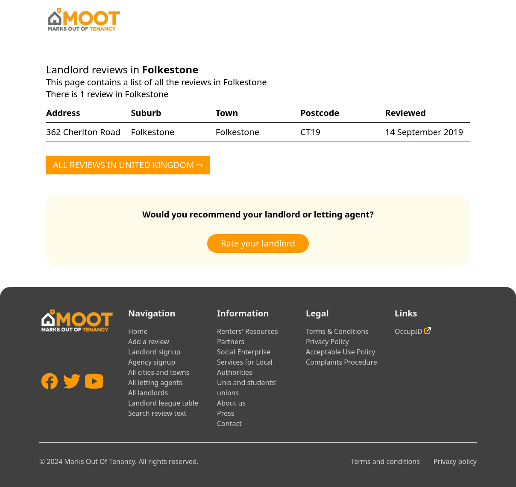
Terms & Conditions (337, 331)
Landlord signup (154, 352)
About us (231, 403)
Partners (230, 341)
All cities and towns (158, 372)
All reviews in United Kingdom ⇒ (128, 165)
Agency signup (151, 362)
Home (138, 331)
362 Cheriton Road (83, 132)
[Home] (83, 19)
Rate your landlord (258, 243)
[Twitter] (72, 396)
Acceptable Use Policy (340, 352)
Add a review (148, 341)
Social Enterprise (243, 352)
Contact (229, 423)
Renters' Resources (247, 331)
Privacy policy (455, 461)
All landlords (148, 392)
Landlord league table (163, 403)
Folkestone (152, 132)
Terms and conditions (385, 461)
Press (225, 413)
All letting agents (155, 382)
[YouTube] (94, 396)
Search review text (157, 413)
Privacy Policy (327, 341)
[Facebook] (49, 396)
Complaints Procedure (341, 362)
